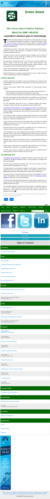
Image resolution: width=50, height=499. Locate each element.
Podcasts (5, 493)
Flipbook (20, 492)
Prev (6, 199)
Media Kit (15, 210)
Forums (8, 207)
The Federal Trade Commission (11, 107)
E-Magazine (23, 207)
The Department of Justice (29, 107)
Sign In (46, 204)
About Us (22, 210)
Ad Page (40, 207)
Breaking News (38, 492)
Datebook (15, 207)
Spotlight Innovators (6, 210)
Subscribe (4, 204)
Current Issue (25, 232)
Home (2, 207)
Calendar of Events (13, 493)
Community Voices (24, 493)
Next (11, 199)
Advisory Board (42, 493)
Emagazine (14, 492)
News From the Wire (28, 492)
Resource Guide (32, 207)
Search (46, 211)
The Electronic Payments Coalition (11, 157)
